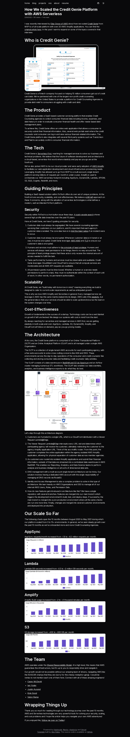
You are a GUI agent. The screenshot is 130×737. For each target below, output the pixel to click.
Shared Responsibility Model (59, 665)
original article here (33, 29)
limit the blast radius (79, 231)
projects (42, 3)
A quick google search (84, 214)
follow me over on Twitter (53, 720)
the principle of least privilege (73, 247)
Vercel (83, 730)
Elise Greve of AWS (59, 24)
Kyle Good (32, 693)
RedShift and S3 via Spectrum (76, 363)
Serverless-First (44, 153)
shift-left (89, 197)
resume (65, 3)
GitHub (89, 732)
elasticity (95, 297)
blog (34, 3)
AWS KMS (75, 241)
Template (41, 732)
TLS (86, 241)
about (56, 3)
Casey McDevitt (34, 681)
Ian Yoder (31, 685)
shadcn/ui (73, 730)
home (27, 3)
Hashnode (58, 730)
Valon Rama (32, 697)
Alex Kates (55, 732)
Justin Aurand (34, 689)
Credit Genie (93, 24)
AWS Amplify (98, 166)
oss (50, 3)
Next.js (65, 730)
